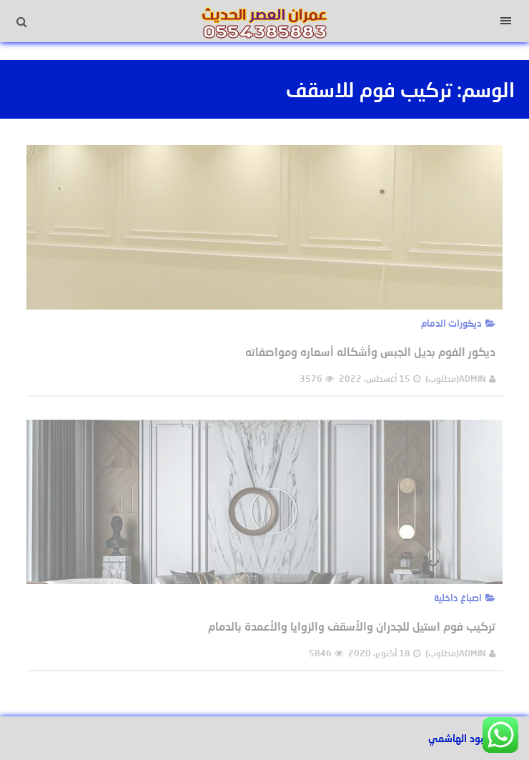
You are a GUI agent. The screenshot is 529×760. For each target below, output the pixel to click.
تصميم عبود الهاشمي (473, 738)
